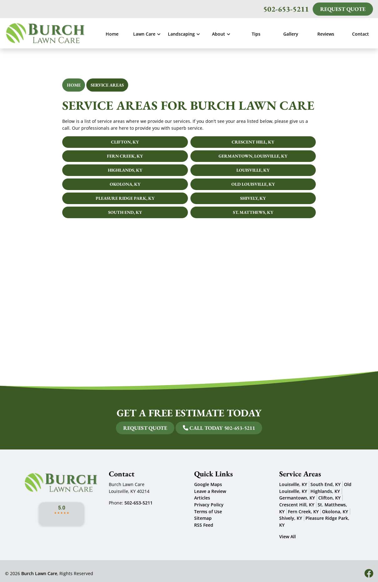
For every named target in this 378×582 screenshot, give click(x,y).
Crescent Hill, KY (253, 142)
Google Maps (208, 484)
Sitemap (203, 518)
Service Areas (107, 85)
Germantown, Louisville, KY (253, 156)
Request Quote (342, 9)
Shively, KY (253, 198)
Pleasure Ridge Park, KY (125, 198)
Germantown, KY (297, 498)
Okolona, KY (125, 184)
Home (74, 85)
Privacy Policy (209, 505)
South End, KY (125, 212)
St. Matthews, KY (253, 212)
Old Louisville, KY (253, 184)
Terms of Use (208, 511)
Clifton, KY (125, 142)
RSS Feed (203, 525)
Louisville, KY (253, 170)
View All (287, 536)
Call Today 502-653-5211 (193, 428)
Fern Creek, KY (125, 156)
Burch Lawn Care (39, 573)
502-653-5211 (286, 9)
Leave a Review (210, 491)
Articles (202, 498)
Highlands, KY (125, 170)
